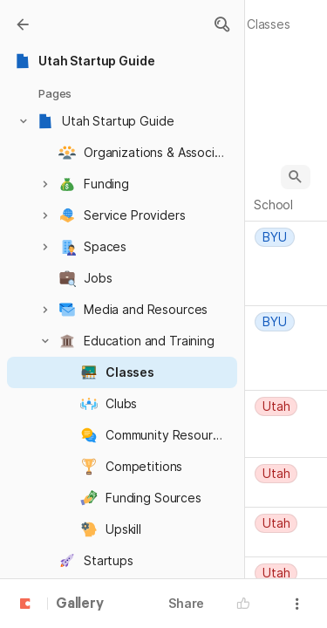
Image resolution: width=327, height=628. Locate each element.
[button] (221, 24)
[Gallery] (22, 24)
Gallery (80, 604)
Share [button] (186, 603)
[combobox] (289, 237)
